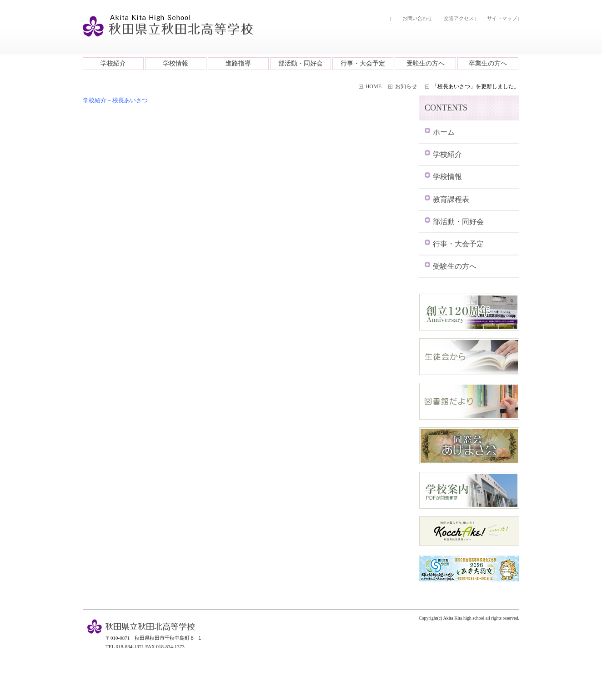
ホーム (444, 132)
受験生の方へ (425, 63)
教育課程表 (451, 199)
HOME (373, 86)
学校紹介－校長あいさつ (115, 100)
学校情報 (175, 63)
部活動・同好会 (300, 63)
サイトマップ (502, 18)
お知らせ (406, 86)
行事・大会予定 (363, 63)
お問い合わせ (417, 18)
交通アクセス (459, 18)
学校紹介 (113, 63)
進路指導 (238, 63)
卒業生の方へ (488, 63)
